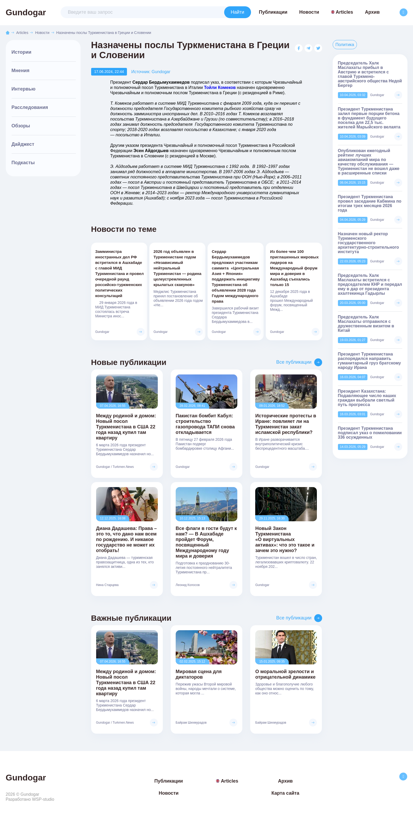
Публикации (273, 12)
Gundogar (26, 12)
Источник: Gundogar (150, 71)
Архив (372, 12)
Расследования (30, 107)
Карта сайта (285, 793)
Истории (22, 52)
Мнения (21, 70)
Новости (309, 12)
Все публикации (294, 362)
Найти (237, 12)
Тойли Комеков (220, 87)
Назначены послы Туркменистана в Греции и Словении (103, 33)
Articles (342, 12)
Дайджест (23, 144)
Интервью (24, 89)
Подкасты (23, 162)
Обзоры (21, 125)
